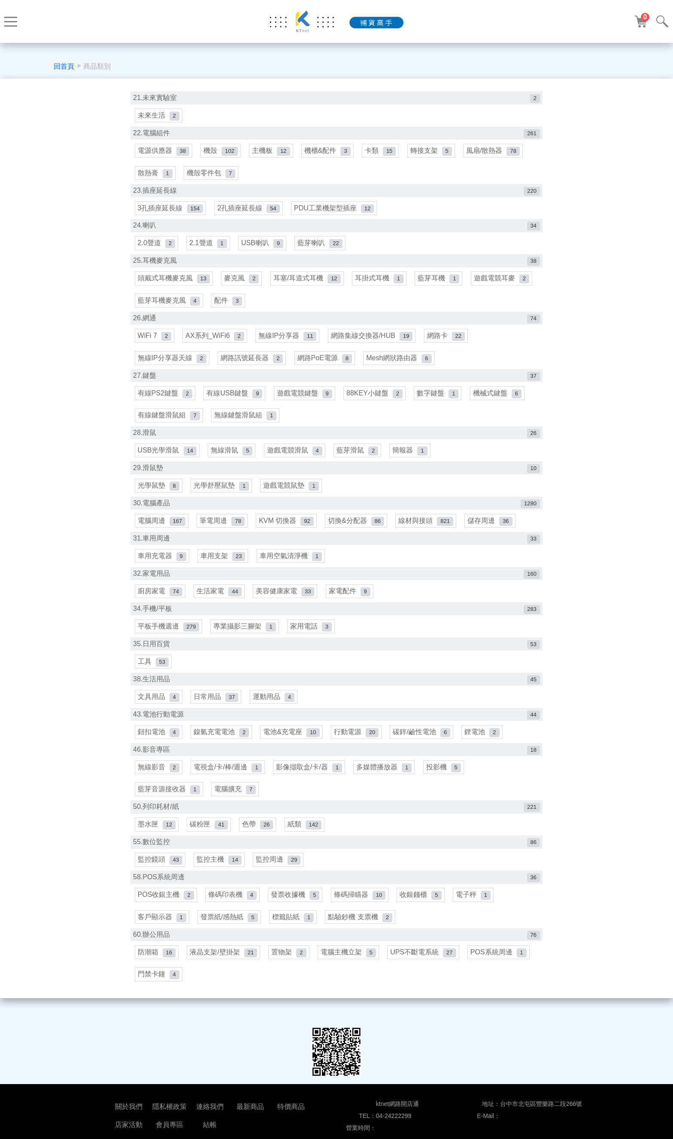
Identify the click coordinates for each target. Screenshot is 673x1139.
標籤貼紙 (294, 926)
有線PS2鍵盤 (165, 396)
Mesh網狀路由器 (400, 361)
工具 (153, 668)
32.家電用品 (336, 579)
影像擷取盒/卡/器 (310, 774)
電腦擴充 (235, 797)
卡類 (382, 151)
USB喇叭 (263, 245)
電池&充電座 (292, 739)
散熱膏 (155, 174)
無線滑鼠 (232, 454)
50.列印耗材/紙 (336, 815)
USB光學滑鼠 (167, 454)
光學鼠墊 (158, 490)
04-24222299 (394, 1115)
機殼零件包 (211, 174)
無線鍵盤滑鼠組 (246, 419)
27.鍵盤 (336, 379)
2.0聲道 (156, 245)
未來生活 (158, 116)
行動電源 (357, 739)
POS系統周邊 (500, 961)
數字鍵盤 (439, 396)
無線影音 (158, 774)
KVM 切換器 (287, 526)
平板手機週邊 (169, 632)
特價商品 (291, 1106)
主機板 (272, 151)
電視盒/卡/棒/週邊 (228, 774)
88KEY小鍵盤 (376, 396)
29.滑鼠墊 (336, 472)
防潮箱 (157, 961)
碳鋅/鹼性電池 (423, 739)
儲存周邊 (492, 526)
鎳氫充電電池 (221, 739)
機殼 (221, 151)
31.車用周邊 (336, 543)
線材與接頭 (427, 526)
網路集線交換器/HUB (373, 338)
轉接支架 (433, 151)
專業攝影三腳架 (245, 632)
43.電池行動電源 (336, 721)
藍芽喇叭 (321, 245)
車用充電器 (162, 561)
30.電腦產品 (336, 508)
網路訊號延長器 (252, 361)
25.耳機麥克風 (336, 263)
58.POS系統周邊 (336, 886)
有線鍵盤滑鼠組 (169, 419)
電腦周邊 (162, 526)
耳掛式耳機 (380, 281)
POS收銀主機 (166, 903)
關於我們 (128, 1106)
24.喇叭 (336, 227)
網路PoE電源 (325, 361)
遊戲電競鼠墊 (291, 490)
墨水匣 (157, 833)
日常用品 (216, 703)
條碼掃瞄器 (361, 903)
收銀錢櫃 (422, 903)
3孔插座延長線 (170, 209)
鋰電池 (484, 739)
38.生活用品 (336, 686)
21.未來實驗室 (336, 98)
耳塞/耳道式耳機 (308, 281)
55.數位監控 (336, 850)
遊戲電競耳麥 (503, 281)
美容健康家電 (286, 597)
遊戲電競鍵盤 (305, 396)
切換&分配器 (357, 526)
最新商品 (250, 1106)
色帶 (258, 833)
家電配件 (350, 597)
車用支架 (223, 561)
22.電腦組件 (336, 134)
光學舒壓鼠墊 (221, 490)
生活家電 (219, 597)
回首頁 (64, 66)
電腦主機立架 (349, 961)
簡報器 (411, 454)
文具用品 (158, 703)
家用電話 (312, 632)
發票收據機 (296, 903)
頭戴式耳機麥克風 (174, 281)
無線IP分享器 (288, 338)
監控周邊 (279, 868)
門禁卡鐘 (158, 984)
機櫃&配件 (329, 151)
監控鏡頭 (160, 868)
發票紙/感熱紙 (229, 926)
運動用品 (274, 703)
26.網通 (336, 321)
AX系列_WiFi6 (215, 338)
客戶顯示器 (162, 926)
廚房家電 (160, 597)
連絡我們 (210, 1106)
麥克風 (241, 281)
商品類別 (97, 66)
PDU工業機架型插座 (335, 209)
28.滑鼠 (336, 437)
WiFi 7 (155, 338)
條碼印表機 (233, 903)
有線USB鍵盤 (235, 396)
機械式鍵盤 (499, 396)
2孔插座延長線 (249, 209)
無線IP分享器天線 (172, 361)
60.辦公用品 (336, 944)
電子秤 (475, 903)
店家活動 (128, 1124)
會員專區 (169, 1124)
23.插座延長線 (336, 192)
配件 (229, 303)
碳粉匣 (209, 833)
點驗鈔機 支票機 (361, 926)
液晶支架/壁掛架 (224, 961)
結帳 (210, 1124)
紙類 (305, 833)
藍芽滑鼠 (358, 454)
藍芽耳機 (440, 281)
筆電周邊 (222, 526)
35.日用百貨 (336, 650)
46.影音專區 (336, 757)
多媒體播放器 (385, 774)
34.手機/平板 (336, 615)
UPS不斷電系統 (425, 961)
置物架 (289, 961)
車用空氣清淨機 (292, 561)
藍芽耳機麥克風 (169, 303)
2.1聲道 (208, 245)
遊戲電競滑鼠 (295, 454)
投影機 (444, 774)
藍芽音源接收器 (169, 797)
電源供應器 (163, 151)
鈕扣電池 (158, 739)
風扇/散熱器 (495, 151)
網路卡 (447, 338)
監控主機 (219, 868)
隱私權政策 (169, 1106)
